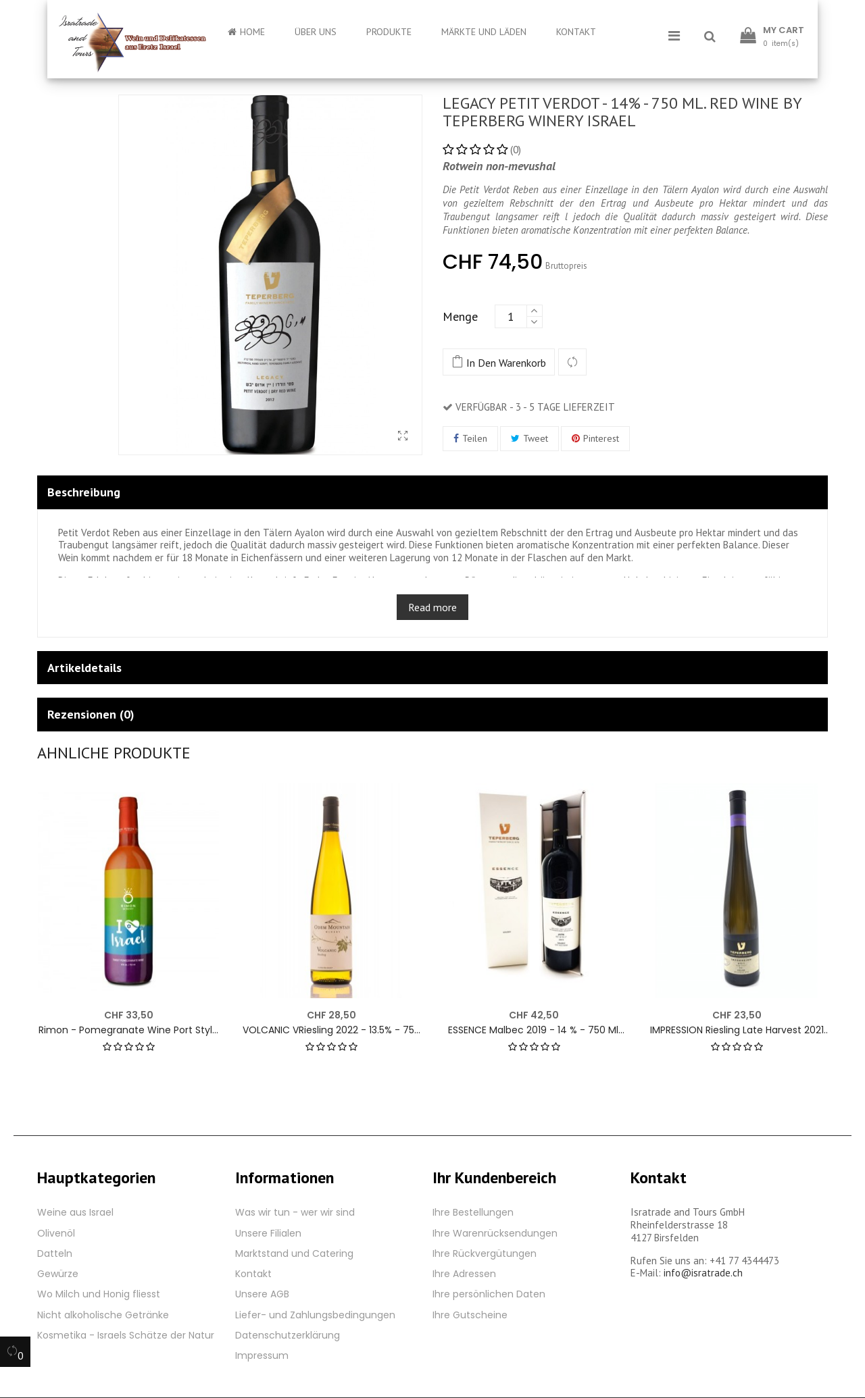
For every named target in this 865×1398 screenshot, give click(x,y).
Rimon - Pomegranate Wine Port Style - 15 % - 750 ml (128, 1030)
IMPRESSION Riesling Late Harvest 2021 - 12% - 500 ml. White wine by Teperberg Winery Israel (737, 1030)
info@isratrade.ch (703, 1272)
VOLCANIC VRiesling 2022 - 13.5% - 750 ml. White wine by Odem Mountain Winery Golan (331, 1030)
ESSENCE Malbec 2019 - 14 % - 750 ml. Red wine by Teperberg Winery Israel (534, 1030)
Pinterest (601, 438)
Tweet (535, 438)
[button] (710, 37)
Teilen (474, 438)
